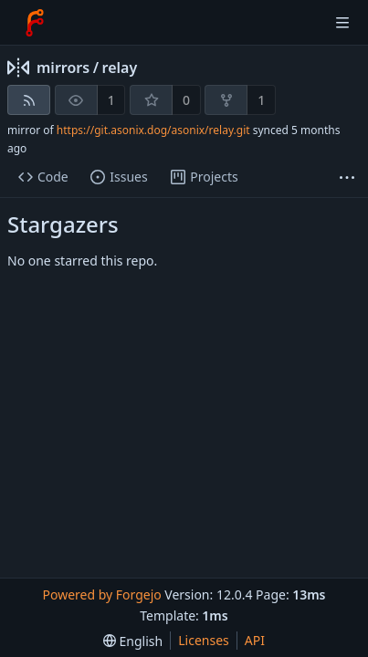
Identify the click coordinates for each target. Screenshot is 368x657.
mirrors (63, 67)
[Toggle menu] (342, 22)
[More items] (347, 177)
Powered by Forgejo (101, 594)
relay (120, 67)
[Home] (34, 22)
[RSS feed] (28, 100)
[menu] (133, 641)
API (255, 640)
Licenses (203, 640)
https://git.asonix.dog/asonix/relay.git (153, 130)
